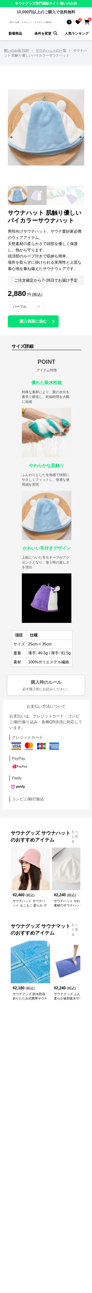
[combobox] (27, 306)
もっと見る (74, 836)
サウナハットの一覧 (51, 50)
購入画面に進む (38, 321)
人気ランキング (77, 33)
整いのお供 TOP (16, 50)
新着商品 (15, 33)
